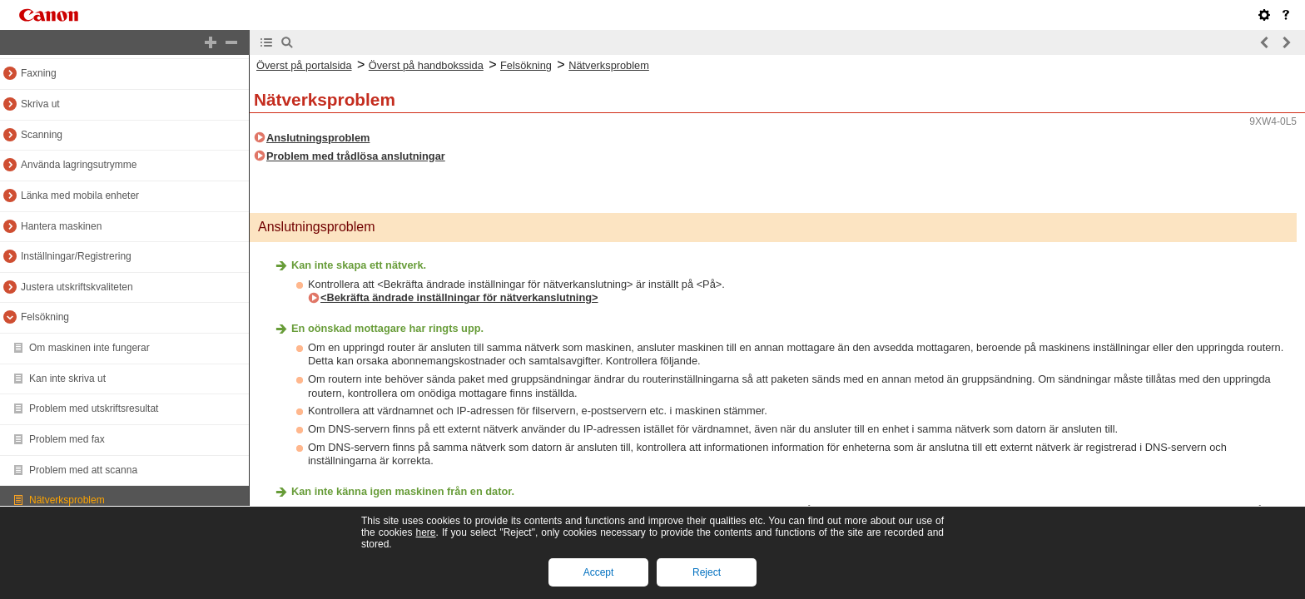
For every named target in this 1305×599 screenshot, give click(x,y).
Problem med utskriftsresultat (93, 408)
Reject (706, 572)
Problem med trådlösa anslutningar (355, 156)
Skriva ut (40, 104)
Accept (598, 572)
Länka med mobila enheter (80, 195)
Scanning (41, 135)
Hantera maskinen (61, 226)
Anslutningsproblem (318, 137)
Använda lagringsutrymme (78, 165)
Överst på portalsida (304, 65)
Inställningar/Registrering (76, 256)
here (425, 532)
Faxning (39, 73)
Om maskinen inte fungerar (89, 348)
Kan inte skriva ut (67, 378)
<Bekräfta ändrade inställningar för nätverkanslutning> (459, 297)
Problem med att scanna (83, 470)
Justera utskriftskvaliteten (77, 287)
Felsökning (45, 317)
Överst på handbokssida (426, 65)
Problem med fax (67, 439)
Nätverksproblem (67, 500)
